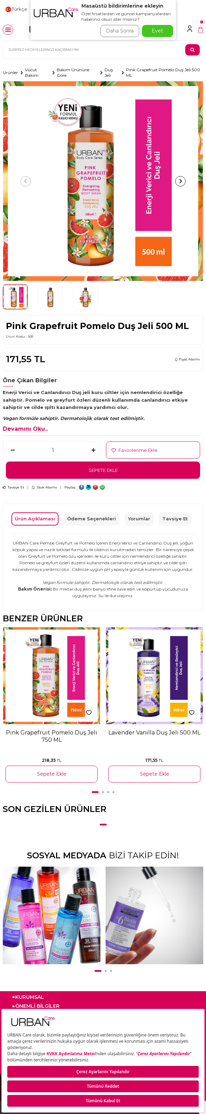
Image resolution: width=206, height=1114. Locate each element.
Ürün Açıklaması (35, 518)
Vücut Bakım (31, 72)
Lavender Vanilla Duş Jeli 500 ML (154, 732)
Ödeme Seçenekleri (91, 518)
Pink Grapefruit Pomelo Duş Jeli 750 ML (51, 736)
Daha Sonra (120, 31)
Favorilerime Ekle (134, 450)
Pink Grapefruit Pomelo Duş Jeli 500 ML (163, 72)
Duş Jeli (109, 72)
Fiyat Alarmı (187, 359)
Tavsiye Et (13, 487)
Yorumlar (139, 518)
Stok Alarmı (44, 487)
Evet (157, 31)
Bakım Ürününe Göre (73, 72)
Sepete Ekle (103, 470)
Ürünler (10, 72)
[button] (25, 181)
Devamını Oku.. (25, 429)
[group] (103, 181)
